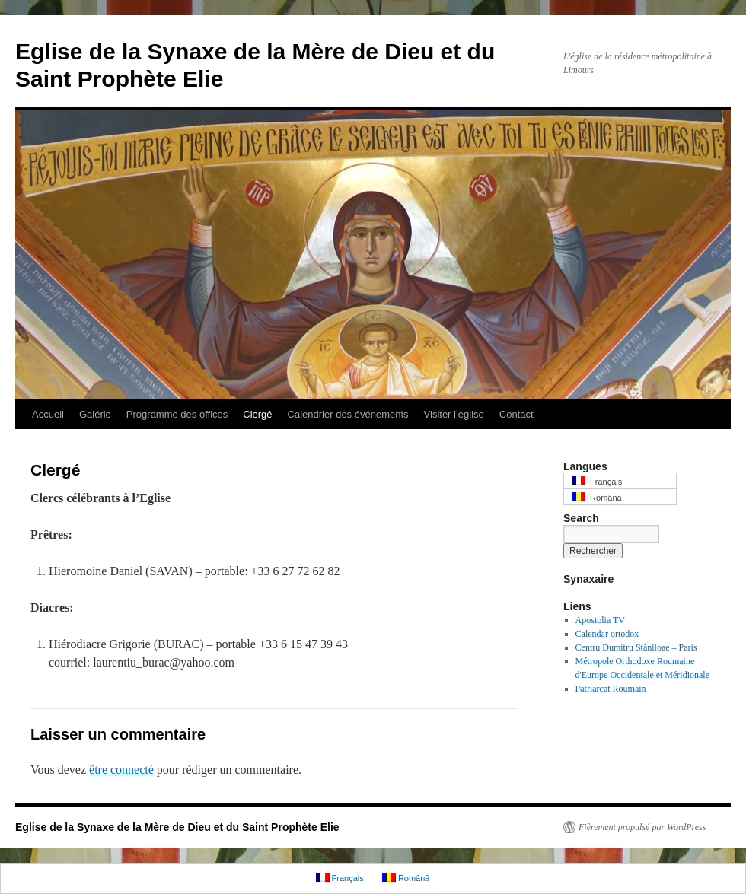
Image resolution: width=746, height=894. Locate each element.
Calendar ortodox (607, 633)
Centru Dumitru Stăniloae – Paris (636, 647)
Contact (516, 414)
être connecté (121, 769)
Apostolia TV (600, 620)
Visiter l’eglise (454, 414)
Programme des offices (177, 414)
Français (597, 481)
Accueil (48, 414)
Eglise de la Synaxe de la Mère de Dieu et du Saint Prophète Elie (177, 827)
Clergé (257, 414)
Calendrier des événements (348, 414)
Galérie (95, 414)
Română (597, 497)
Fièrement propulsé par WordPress (642, 827)
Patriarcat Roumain (610, 688)
